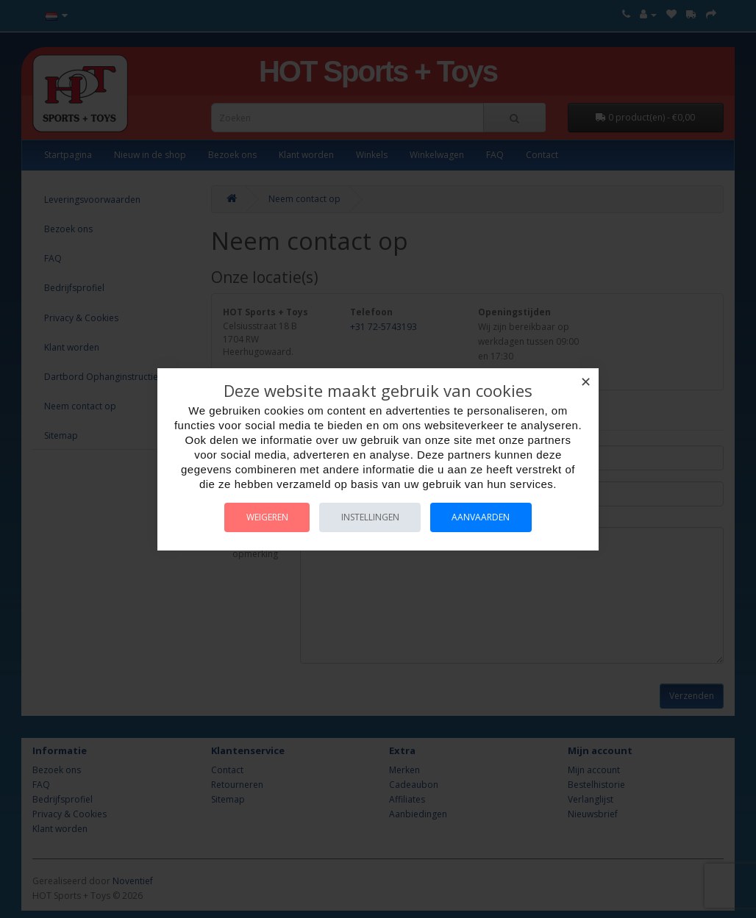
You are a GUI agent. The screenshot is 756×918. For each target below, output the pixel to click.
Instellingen (370, 517)
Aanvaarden (482, 517)
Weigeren (267, 517)
